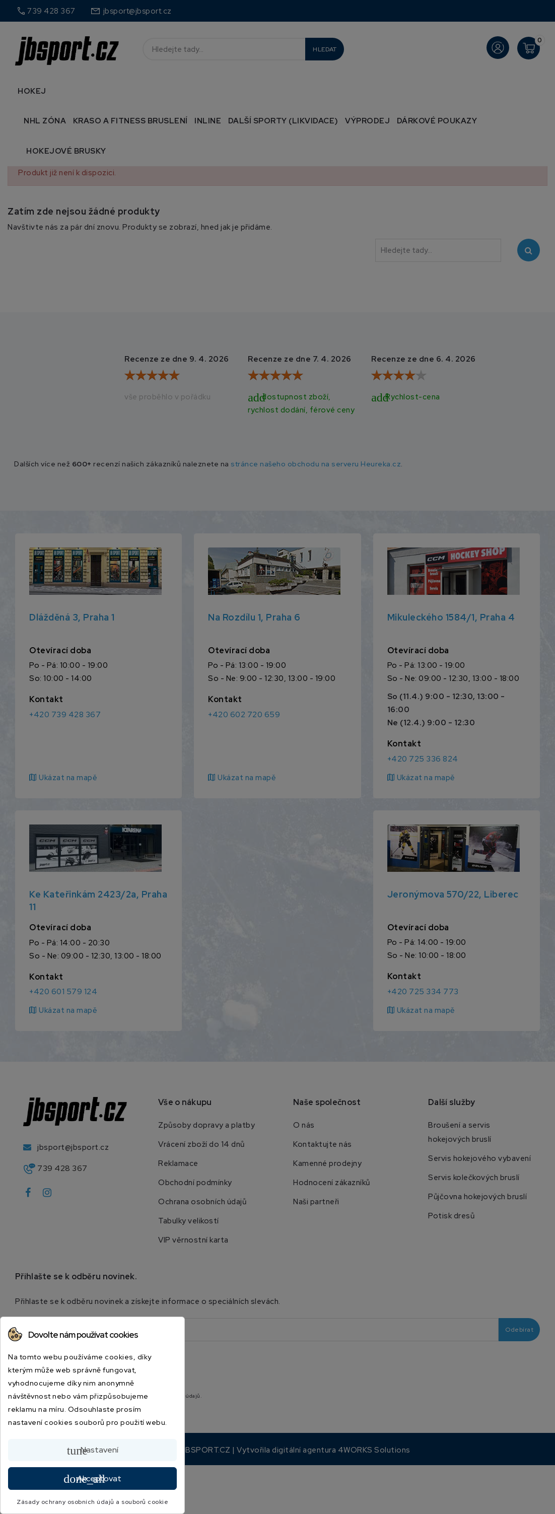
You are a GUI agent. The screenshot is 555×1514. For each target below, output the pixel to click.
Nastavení (92, 1450)
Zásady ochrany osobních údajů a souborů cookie (92, 1502)
